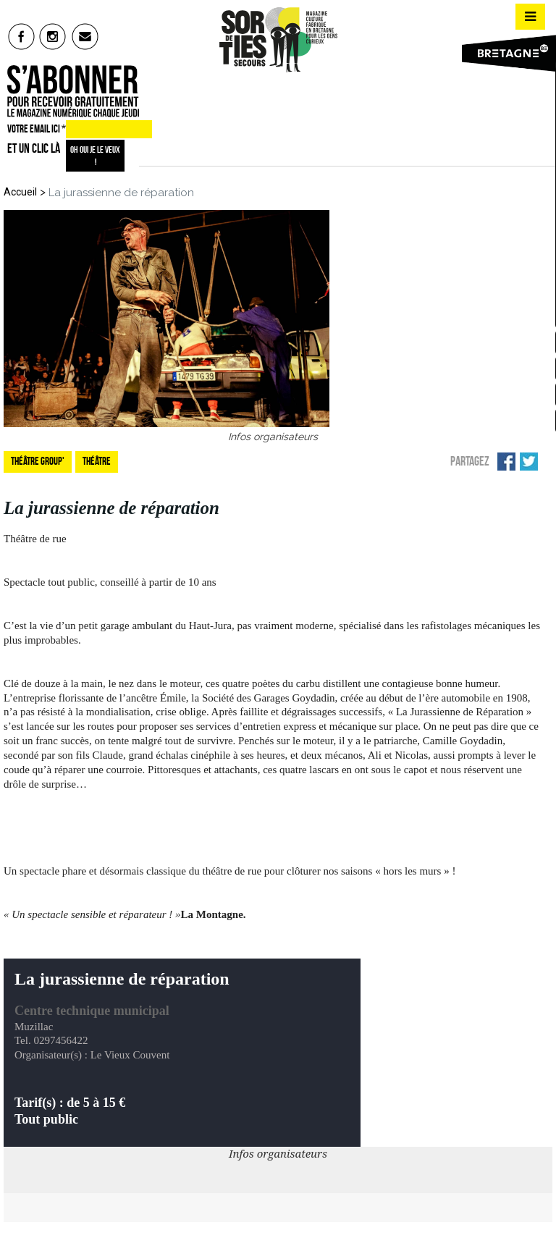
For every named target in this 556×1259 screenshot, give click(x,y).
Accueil (20, 192)
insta (53, 36)
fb (21, 36)
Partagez (469, 461)
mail (86, 36)
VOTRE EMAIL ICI (36, 129)
